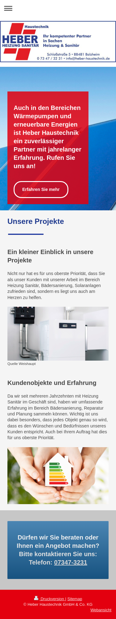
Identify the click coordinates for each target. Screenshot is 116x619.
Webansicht (100, 610)
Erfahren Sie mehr (41, 189)
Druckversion (49, 599)
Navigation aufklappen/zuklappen (58, 8)
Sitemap (74, 599)
